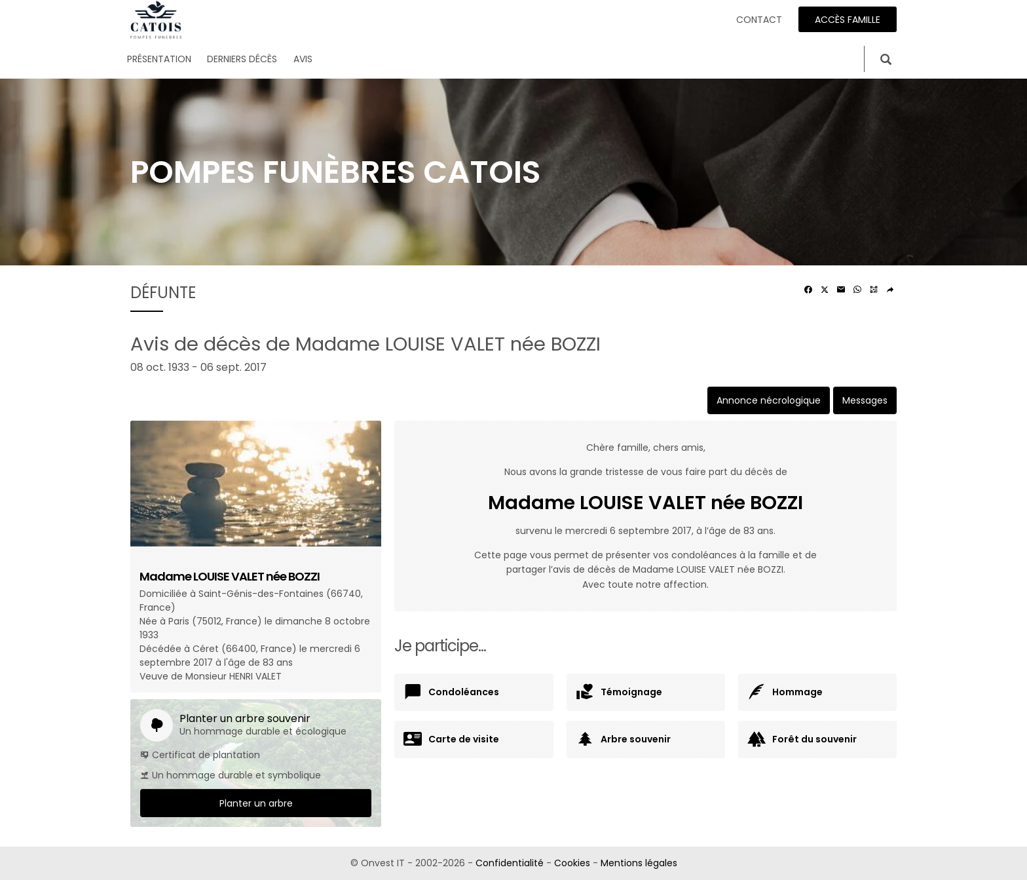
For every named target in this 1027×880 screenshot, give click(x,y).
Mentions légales (639, 863)
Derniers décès (242, 59)
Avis (302, 59)
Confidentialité (510, 863)
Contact (759, 19)
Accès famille (847, 19)
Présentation (159, 59)
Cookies (572, 863)
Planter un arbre (256, 803)
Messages (864, 400)
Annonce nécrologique (769, 400)
